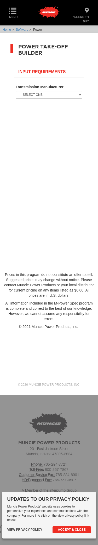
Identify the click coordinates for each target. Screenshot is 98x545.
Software (22, 29)
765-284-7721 (55, 464)
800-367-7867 (56, 469)
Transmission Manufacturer (40, 87)
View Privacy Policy (24, 529)
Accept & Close (71, 529)
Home (7, 29)
